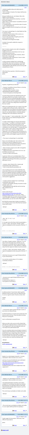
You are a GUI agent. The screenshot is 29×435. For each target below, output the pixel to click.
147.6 (25, 290)
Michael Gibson (8, 80)
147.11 (17, 416)
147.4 (18, 239)
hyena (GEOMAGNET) (10, 5)
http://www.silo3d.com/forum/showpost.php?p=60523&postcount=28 (13, 363)
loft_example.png (7, 344)
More (25, 76)
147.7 (18, 308)
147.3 (18, 215)
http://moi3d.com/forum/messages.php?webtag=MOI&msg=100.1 (11, 193)
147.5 (18, 275)
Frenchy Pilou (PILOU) (9, 213)
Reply (15, 76)
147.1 (25, 7)
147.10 (17, 402)
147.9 (18, 376)
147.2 (18, 82)
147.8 (18, 353)
